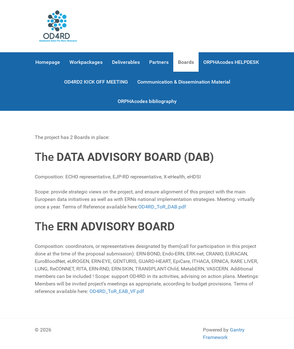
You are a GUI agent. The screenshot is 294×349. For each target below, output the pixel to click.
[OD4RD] (58, 26)
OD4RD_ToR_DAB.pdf (162, 207)
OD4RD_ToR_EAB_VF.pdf (116, 291)
